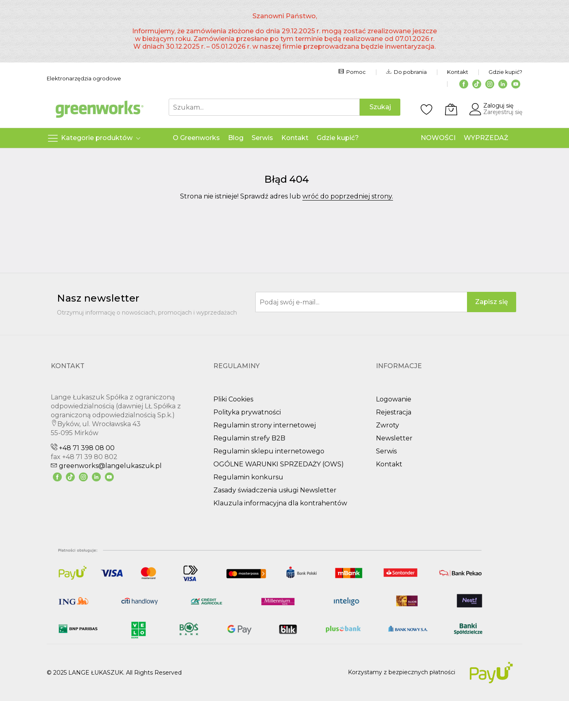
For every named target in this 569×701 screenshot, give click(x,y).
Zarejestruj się (502, 112)
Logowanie (393, 399)
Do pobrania (406, 72)
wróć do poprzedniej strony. (347, 196)
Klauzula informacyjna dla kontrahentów (280, 503)
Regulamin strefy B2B (249, 438)
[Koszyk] (451, 109)
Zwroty (387, 425)
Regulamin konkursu (248, 477)
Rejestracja (393, 412)
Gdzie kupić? (505, 72)
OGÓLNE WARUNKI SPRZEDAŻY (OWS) (278, 464)
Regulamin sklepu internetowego (268, 451)
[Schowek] (427, 109)
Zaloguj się (498, 105)
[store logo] (99, 109)
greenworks (106, 466)
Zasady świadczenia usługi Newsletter (275, 490)
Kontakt (457, 72)
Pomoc (352, 72)
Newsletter (394, 438)
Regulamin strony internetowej (264, 425)
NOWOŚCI (438, 138)
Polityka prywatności (247, 412)
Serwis (386, 451)
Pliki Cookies (233, 399)
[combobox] (264, 107)
